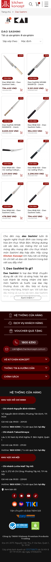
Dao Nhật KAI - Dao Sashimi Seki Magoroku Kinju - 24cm (37, 128)
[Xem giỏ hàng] (37, 4)
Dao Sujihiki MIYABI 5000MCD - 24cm (11, 126)
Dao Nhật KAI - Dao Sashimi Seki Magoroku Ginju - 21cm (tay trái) (11, 85)
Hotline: (10, 427)
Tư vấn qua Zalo (33, 427)
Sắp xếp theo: (10, 41)
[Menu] (45, 4)
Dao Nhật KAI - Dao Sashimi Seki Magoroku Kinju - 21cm (37, 213)
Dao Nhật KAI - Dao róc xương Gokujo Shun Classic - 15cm (11, 169)
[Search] (30, 4)
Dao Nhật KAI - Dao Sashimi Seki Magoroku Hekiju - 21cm (11, 213)
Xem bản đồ (8, 489)
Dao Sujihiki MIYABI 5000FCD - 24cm (37, 83)
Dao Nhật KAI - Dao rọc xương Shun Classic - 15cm (37, 169)
